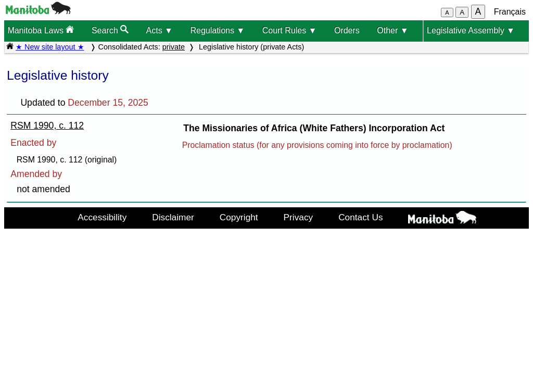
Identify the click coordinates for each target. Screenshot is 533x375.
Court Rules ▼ (289, 30)
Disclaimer (173, 217)
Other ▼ (392, 30)
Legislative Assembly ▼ (471, 30)
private (173, 47)
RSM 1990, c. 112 (47, 125)
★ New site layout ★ (50, 47)
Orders (347, 30)
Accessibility (102, 217)
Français (510, 11)
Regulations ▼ (217, 30)
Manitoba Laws (40, 30)
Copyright (239, 217)
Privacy (298, 217)
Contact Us (360, 217)
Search (110, 30)
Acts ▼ (159, 30)
